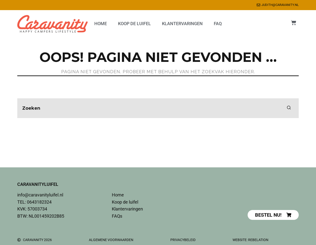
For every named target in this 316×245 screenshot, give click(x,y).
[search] (289, 108)
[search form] (158, 108)
